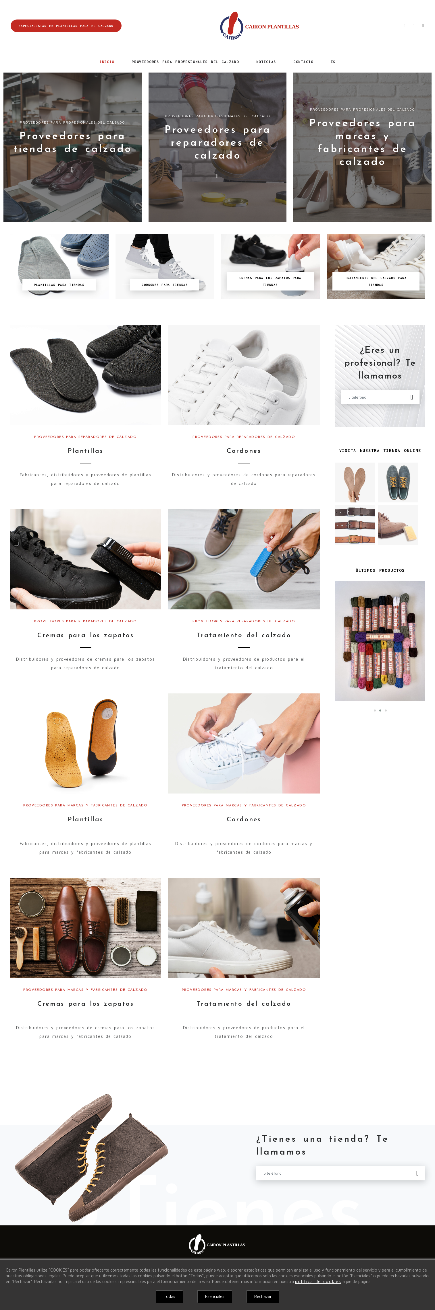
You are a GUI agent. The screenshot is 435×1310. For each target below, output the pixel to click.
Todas (169, 1296)
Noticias (266, 62)
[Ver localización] (421, 25)
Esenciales (214, 1296)
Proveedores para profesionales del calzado (185, 62)
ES (333, 62)
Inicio (106, 62)
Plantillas (85, 451)
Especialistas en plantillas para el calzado (66, 26)
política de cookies (318, 1281)
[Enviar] (412, 397)
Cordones (244, 451)
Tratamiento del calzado (244, 636)
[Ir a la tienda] (412, 25)
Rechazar (263, 1296)
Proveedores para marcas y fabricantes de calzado (85, 807)
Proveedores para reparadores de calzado (217, 143)
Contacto (303, 62)
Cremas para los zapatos (85, 636)
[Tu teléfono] (376, 397)
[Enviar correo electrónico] (402, 25)
